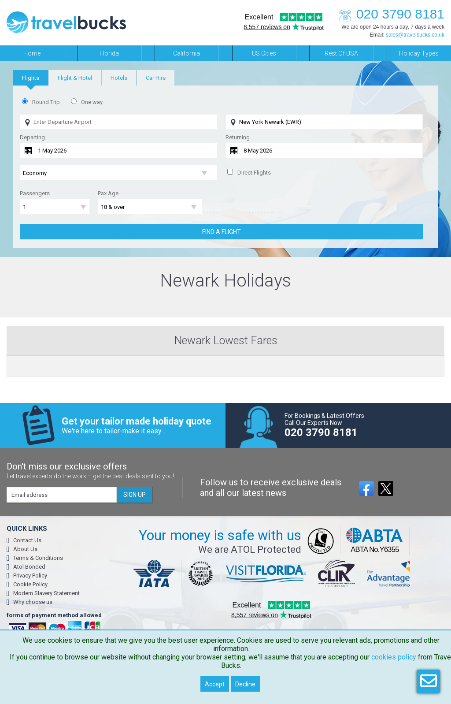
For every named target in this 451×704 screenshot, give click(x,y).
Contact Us (27, 540)
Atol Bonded (29, 566)
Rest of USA (341, 53)
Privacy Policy (30, 575)
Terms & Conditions (38, 558)
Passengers (35, 193)
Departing (32, 137)
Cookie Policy (30, 584)
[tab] (30, 78)
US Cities (264, 53)
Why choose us (32, 602)
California (186, 53)
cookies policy (393, 657)
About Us (25, 549)
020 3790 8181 (389, 14)
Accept (215, 684)
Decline (245, 684)
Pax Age (108, 193)
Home (32, 53)
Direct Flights (254, 172)
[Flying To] (324, 122)
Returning (238, 137)
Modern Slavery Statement (46, 593)
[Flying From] (118, 122)
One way (92, 102)
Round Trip (46, 102)
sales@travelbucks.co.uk (415, 35)
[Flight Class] (118, 173)
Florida (109, 53)
